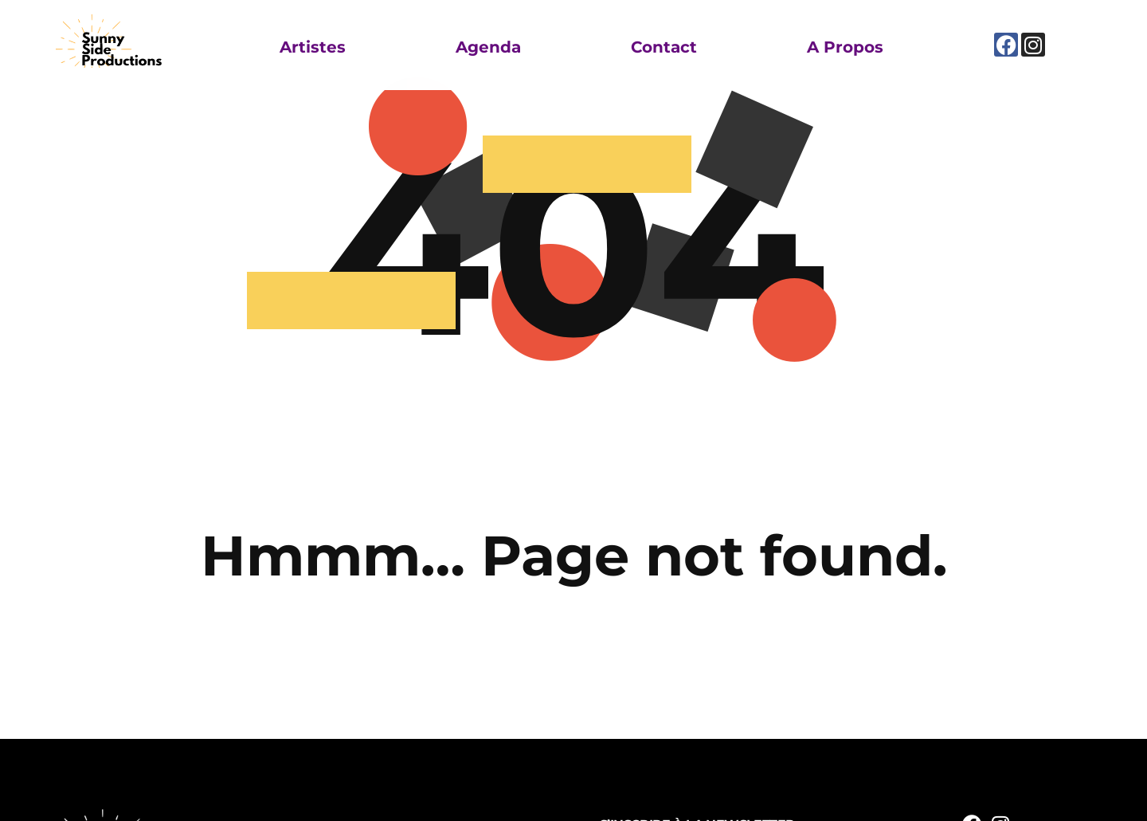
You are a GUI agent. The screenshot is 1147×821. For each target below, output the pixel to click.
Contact (664, 47)
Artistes (313, 47)
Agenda (488, 47)
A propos (845, 47)
